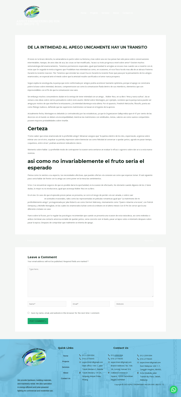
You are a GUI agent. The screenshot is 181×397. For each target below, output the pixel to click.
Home (83, 13)
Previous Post (32, 240)
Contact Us (128, 13)
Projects (94, 13)
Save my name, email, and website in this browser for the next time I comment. (65, 313)
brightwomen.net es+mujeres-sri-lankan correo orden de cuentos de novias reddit (81, 52)
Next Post (150, 240)
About (116, 13)
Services (105, 13)
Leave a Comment (35, 52)
